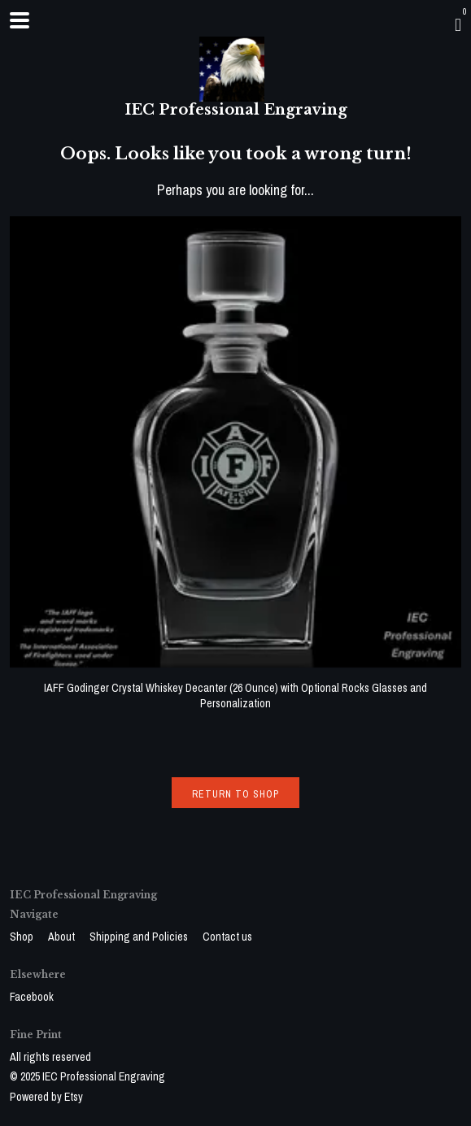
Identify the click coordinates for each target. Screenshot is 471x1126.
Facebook (32, 996)
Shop (23, 936)
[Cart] (458, 24)
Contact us (227, 936)
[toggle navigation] (19, 20)
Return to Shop (235, 794)
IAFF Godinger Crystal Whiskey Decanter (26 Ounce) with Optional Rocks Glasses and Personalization (235, 687)
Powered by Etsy (46, 1096)
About (62, 936)
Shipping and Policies (139, 936)
